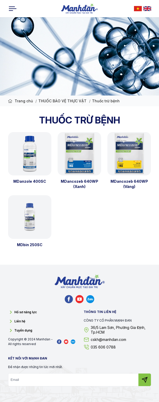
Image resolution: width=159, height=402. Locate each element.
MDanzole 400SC (29, 181)
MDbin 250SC (29, 245)
